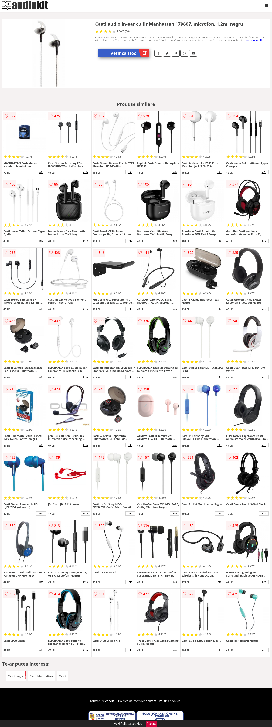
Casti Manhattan (41, 676)
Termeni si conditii (103, 701)
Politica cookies (170, 701)
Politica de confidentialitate (137, 701)
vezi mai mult (253, 40)
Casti (62, 676)
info (41, 172)
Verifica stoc (130, 53)
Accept (151, 724)
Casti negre (16, 676)
